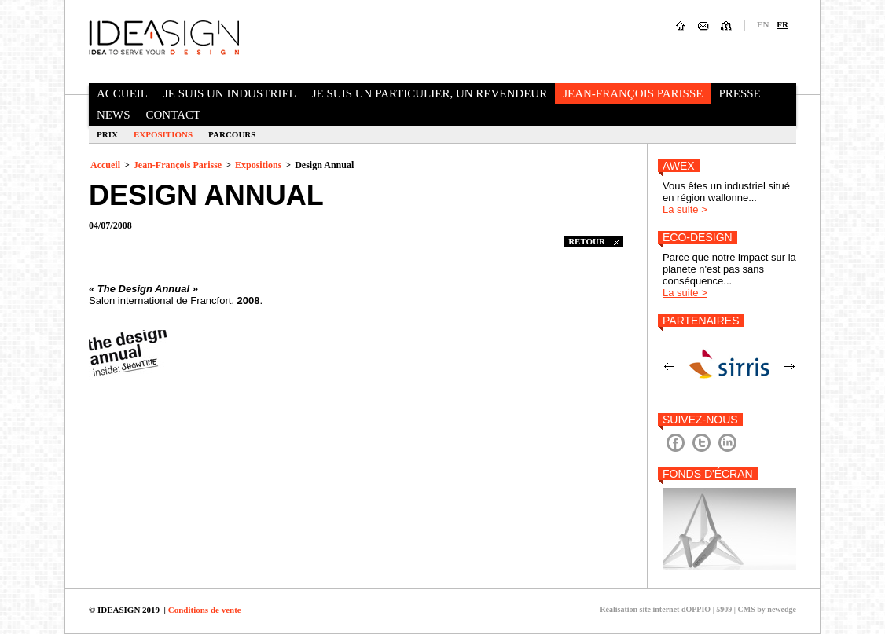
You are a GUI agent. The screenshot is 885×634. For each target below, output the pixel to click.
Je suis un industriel (229, 93)
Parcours (231, 134)
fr (782, 24)
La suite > (685, 209)
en (763, 24)
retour (593, 241)
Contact (173, 114)
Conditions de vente (204, 609)
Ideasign (164, 37)
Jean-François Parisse (633, 93)
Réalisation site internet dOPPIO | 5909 (666, 609)
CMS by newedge (767, 609)
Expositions (163, 134)
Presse (739, 93)
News (113, 114)
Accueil (122, 93)
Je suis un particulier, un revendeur (429, 93)
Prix (107, 134)
